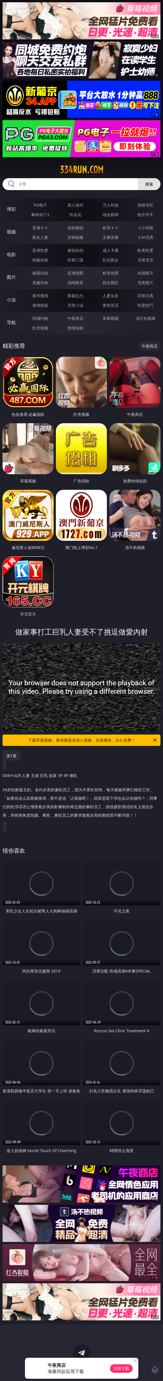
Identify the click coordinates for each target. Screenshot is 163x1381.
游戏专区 (145, 205)
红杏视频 (40, 328)
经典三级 (75, 260)
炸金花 (75, 214)
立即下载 (121, 1368)
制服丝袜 (40, 260)
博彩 (11, 209)
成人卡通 (110, 250)
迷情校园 (40, 305)
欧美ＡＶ (110, 227)
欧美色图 (110, 273)
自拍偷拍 (75, 227)
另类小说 (75, 305)
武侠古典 (145, 295)
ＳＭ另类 (145, 237)
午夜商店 (75, 318)
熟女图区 (110, 282)
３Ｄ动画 (145, 227)
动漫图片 (145, 273)
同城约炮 (40, 318)
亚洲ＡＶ (40, 227)
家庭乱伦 (75, 295)
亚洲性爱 (40, 250)
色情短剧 (75, 328)
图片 (11, 277)
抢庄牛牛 (145, 214)
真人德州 (75, 205)
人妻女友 (110, 295)
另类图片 (145, 282)
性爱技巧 (145, 305)
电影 (11, 254)
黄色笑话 (110, 305)
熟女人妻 (40, 237)
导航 (11, 322)
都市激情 (40, 295)
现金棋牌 (110, 214)
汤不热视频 (145, 318)
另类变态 (145, 260)
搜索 (149, 184)
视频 (11, 232)
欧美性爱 (145, 250)
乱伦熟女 (110, 260)
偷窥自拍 (40, 273)
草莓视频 (110, 318)
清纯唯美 (75, 282)
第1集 (12, 755)
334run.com (81, 169)
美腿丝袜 (40, 282)
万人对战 (110, 205)
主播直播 (110, 237)
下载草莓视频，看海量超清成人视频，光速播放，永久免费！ (93, 740)
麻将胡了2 (40, 214)
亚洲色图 (75, 273)
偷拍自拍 (75, 250)
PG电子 (40, 205)
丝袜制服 (75, 237)
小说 (11, 300)
